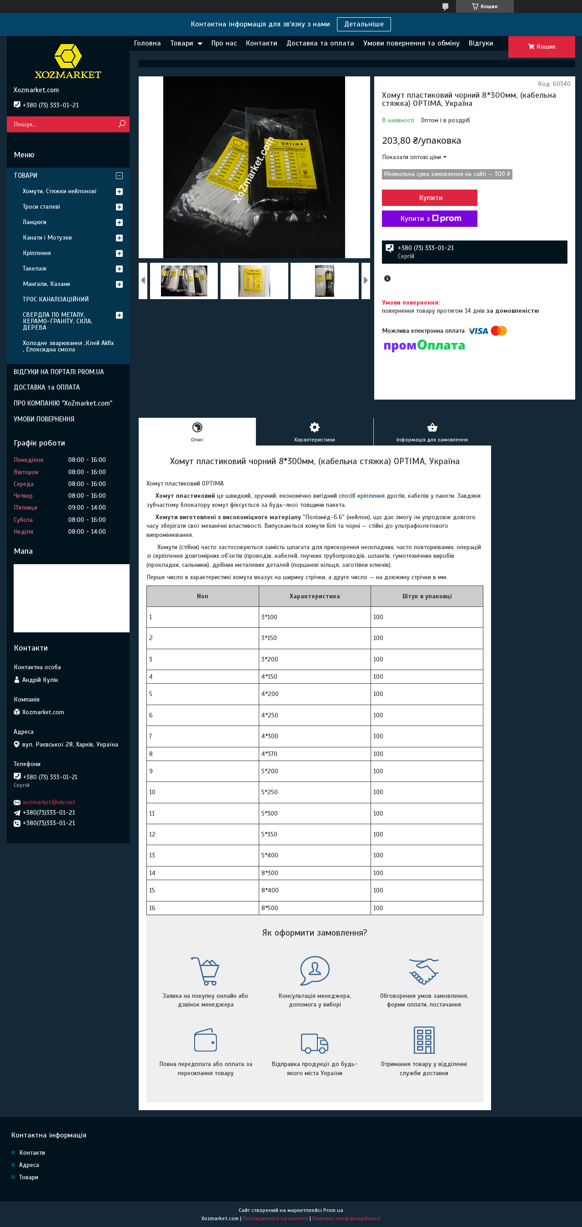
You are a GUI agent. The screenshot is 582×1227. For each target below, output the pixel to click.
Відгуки (481, 43)
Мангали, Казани (46, 284)
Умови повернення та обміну (411, 43)
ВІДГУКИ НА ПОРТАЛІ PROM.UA (59, 372)
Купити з (431, 218)
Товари (181, 43)
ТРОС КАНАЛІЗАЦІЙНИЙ (56, 299)
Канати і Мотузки (47, 237)
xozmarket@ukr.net (49, 802)
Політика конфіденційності (346, 1218)
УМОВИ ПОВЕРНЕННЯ (44, 419)
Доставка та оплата (320, 43)
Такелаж (35, 268)
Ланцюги (34, 222)
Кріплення (37, 253)
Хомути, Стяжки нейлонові (59, 191)
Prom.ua (333, 1210)
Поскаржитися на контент (275, 1218)
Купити (431, 197)
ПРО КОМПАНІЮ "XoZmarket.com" (63, 403)
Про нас (224, 43)
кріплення (371, 496)
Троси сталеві (41, 206)
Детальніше (364, 24)
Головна (147, 43)
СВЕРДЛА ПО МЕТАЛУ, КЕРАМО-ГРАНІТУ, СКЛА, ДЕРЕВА (57, 321)
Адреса (29, 1165)
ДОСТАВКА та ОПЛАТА (47, 387)
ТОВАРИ (25, 175)
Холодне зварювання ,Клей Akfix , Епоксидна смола (68, 346)
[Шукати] (122, 124)
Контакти (261, 43)
